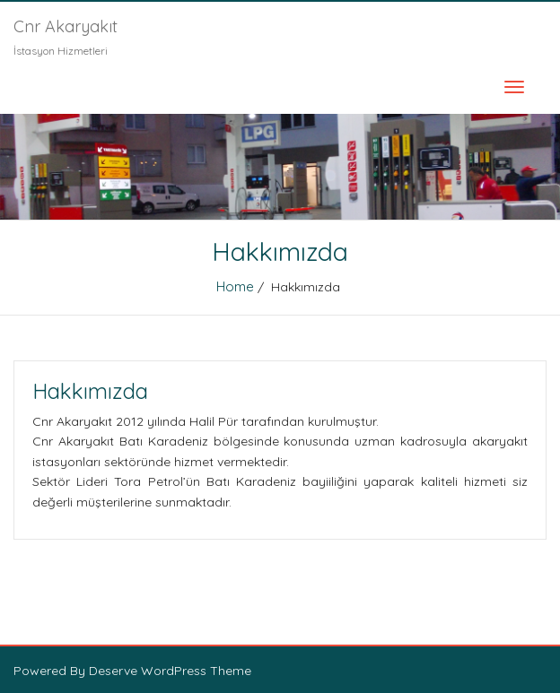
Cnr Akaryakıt (65, 26)
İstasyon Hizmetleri (60, 50)
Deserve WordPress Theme (170, 671)
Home (235, 286)
